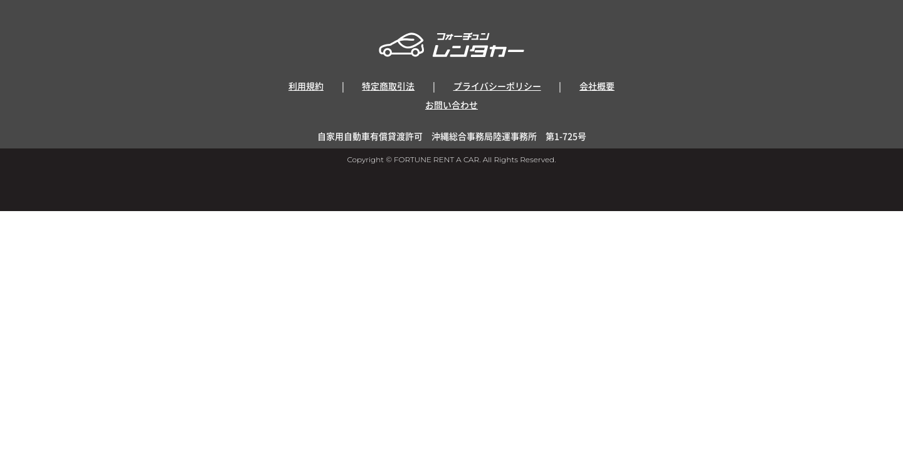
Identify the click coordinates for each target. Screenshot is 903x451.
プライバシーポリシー (497, 86)
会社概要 (597, 86)
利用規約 (306, 86)
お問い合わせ (451, 104)
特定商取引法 (388, 86)
